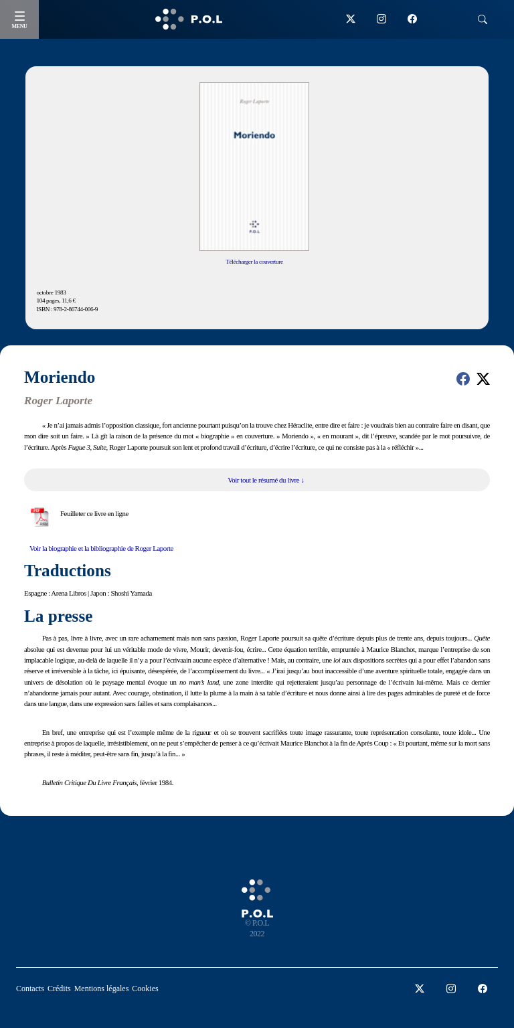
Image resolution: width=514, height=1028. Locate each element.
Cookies (145, 988)
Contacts (30, 988)
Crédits (59, 988)
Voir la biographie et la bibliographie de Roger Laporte (101, 548)
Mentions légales (101, 988)
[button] (463, 379)
